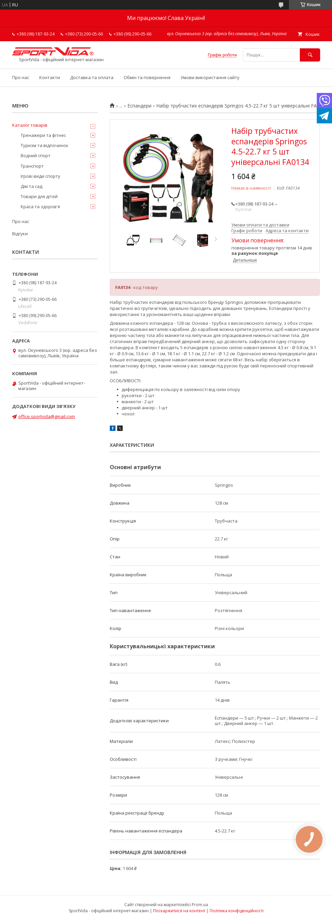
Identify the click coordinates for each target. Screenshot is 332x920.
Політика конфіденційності (237, 911)
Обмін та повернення (147, 77)
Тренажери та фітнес (43, 135)
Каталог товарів (29, 125)
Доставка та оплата (91, 77)
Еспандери (139, 105)
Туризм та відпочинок (44, 145)
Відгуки (20, 234)
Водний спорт (35, 155)
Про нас (20, 77)
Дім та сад (31, 186)
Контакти (49, 77)
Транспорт (32, 166)
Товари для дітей (39, 196)
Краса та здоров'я (40, 206)
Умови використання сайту (210, 77)
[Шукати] (310, 55)
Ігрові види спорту (40, 176)
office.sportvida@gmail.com (46, 416)
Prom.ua (200, 904)
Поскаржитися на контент (179, 911)
